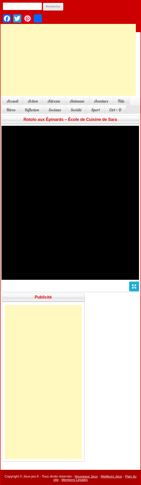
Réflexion (32, 109)
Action (33, 101)
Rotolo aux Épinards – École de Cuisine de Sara (70, 119)
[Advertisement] (43, 382)
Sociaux (55, 109)
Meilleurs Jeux (111, 476)
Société (76, 109)
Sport (95, 109)
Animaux (77, 101)
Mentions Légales (74, 480)
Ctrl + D (115, 109)
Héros (10, 109)
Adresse (53, 101)
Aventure (101, 101)
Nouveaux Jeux (86, 476)
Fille (121, 101)
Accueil (12, 101)
